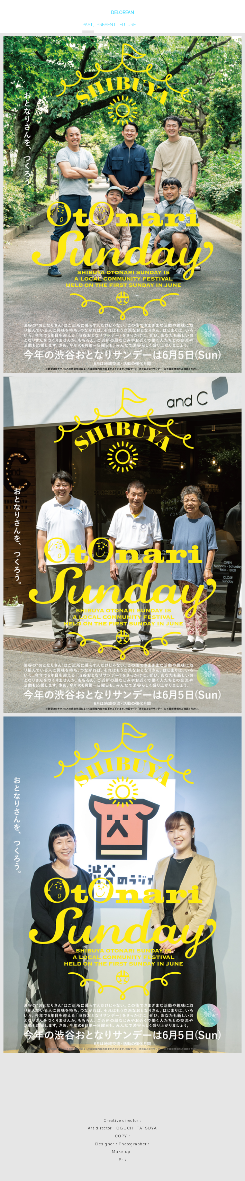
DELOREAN (122, 13)
